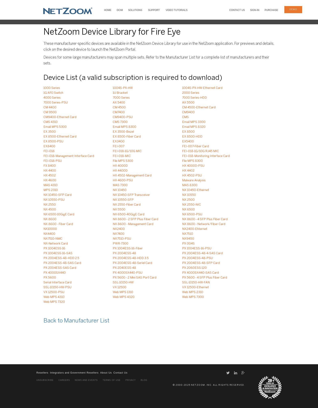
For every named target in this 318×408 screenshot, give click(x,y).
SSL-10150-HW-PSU (57, 287)
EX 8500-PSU (53, 141)
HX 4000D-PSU (193, 165)
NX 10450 (120, 190)
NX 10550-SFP (123, 200)
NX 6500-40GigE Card (128, 214)
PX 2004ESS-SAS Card (59, 268)
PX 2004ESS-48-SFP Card (201, 263)
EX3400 (119, 141)
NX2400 (119, 229)
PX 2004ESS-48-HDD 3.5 (131, 258)
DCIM (120, 10)
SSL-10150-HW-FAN (196, 282)
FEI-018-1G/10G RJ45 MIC (200, 151)
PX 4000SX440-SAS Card (200, 272)
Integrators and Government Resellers (74, 372)
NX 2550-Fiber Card (127, 204)
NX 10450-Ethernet (195, 190)
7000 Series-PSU (55, 102)
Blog (144, 380)
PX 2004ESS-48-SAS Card (62, 263)
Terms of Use (111, 380)
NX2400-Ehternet (194, 229)
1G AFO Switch (53, 93)
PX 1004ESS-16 (54, 248)
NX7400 (118, 234)
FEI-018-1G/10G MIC (127, 151)
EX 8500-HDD (192, 136)
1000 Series (51, 88)
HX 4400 (49, 170)
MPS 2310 (50, 190)
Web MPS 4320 (123, 297)
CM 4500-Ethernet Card (199, 107)
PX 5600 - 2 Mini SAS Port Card (134, 277)
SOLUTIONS (135, 10)
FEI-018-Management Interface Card (68, 156)
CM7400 (119, 112)
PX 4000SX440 (54, 272)
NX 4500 (49, 209)
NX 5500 (119, 209)
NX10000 (50, 229)
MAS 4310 (50, 185)
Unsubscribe (45, 380)
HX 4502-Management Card (132, 175)
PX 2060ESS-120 (194, 268)
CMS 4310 (50, 122)
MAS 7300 (120, 185)
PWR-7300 (120, 243)
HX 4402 (188, 170)
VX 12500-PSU (53, 292)
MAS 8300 (189, 185)
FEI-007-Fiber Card (195, 146)
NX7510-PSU (122, 238)
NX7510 (187, 234)
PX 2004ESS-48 (124, 253)
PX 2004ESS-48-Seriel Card (132, 263)
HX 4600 (49, 180)
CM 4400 (49, 107)
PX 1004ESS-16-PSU (196, 248)
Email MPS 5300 (55, 127)
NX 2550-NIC (191, 204)
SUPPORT (154, 10)
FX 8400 (49, 165)
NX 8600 (49, 219)
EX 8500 (188, 131)
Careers (64, 380)
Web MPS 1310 (123, 292)
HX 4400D (120, 170)
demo (293, 10)
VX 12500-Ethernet (195, 287)
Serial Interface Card (57, 282)
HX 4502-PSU (192, 175)
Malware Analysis (194, 180)
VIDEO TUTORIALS (177, 10)
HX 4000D (120, 165)
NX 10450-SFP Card (57, 195)
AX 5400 (119, 102)
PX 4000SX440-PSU (127, 272)
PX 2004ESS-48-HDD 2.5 (61, 258)
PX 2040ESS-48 (124, 268)
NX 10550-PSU (53, 200)
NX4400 (49, 234)
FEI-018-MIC (122, 156)
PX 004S (188, 243)
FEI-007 (118, 146)
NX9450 (188, 238)
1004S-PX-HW (123, 88)
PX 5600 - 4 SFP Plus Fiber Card (204, 277)
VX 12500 (119, 287)
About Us (106, 372)
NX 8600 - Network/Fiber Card (203, 224)
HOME (107, 10)
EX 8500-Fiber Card (127, 136)
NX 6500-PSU (192, 214)
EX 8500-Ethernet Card (59, 136)
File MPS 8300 (192, 161)
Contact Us (237, 10)
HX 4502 (49, 175)
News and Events (86, 380)
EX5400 (188, 141)
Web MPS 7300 (193, 297)
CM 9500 (50, 112)
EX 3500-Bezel (123, 131)
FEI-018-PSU (52, 161)
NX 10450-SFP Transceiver (131, 195)
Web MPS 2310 (192, 292)
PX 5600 (49, 277)
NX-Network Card (55, 243)
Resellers (42, 372)
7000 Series (121, 97)
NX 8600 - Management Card (133, 224)
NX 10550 (189, 195)
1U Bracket (120, 93)
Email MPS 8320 (193, 127)
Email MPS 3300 (193, 122)
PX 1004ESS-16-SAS (57, 253)
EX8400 (49, 146)
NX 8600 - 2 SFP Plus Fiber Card (135, 219)
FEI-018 (49, 151)
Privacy (131, 380)
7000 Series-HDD (194, 97)
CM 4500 (119, 107)
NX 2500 (188, 200)
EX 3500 (49, 131)
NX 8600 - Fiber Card (58, 224)
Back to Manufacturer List (76, 321)
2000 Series (190, 93)
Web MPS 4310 (53, 297)
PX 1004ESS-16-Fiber (128, 248)
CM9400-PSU (123, 117)
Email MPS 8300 (124, 127)
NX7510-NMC (52, 238)
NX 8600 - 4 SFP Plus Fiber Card (205, 219)
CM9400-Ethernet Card (59, 117)
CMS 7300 (120, 122)
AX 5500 (188, 102)
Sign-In (254, 10)
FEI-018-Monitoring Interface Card (206, 156)
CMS (185, 117)
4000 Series (52, 97)
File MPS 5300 (123, 161)
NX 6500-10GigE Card (58, 214)
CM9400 (188, 112)
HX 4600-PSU (123, 180)
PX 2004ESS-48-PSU (197, 258)
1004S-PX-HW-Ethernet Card (202, 88)
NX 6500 (188, 209)
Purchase (271, 10)
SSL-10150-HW (123, 282)
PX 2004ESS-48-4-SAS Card (202, 253)
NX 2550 (49, 204)
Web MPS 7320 (54, 302)
